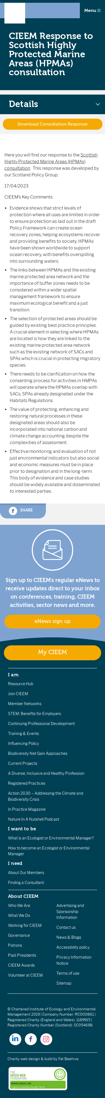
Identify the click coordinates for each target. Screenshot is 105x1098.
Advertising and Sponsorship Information (70, 911)
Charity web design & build (30, 1059)
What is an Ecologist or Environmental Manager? (51, 838)
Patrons (15, 945)
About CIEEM (23, 896)
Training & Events (23, 733)
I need (15, 863)
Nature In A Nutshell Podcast (33, 819)
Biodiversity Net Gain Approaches (37, 753)
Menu (92, 10)
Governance (19, 935)
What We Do (19, 915)
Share (21, 511)
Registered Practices (26, 783)
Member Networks (24, 703)
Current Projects (22, 763)
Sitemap (63, 983)
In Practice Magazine (27, 809)
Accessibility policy (73, 947)
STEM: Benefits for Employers (34, 713)
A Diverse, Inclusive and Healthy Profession (46, 773)
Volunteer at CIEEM (25, 975)
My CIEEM (52, 652)
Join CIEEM (18, 693)
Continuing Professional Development (41, 723)
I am (13, 674)
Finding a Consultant (26, 882)
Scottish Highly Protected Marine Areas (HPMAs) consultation (51, 161)
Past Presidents (22, 955)
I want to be (22, 828)
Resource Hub (20, 683)
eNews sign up (52, 621)
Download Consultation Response (52, 124)
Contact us (66, 927)
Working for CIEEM (25, 925)
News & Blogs (68, 937)
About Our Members (26, 872)
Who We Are (19, 905)
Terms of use (67, 973)
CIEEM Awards (21, 965)
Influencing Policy (23, 743)
